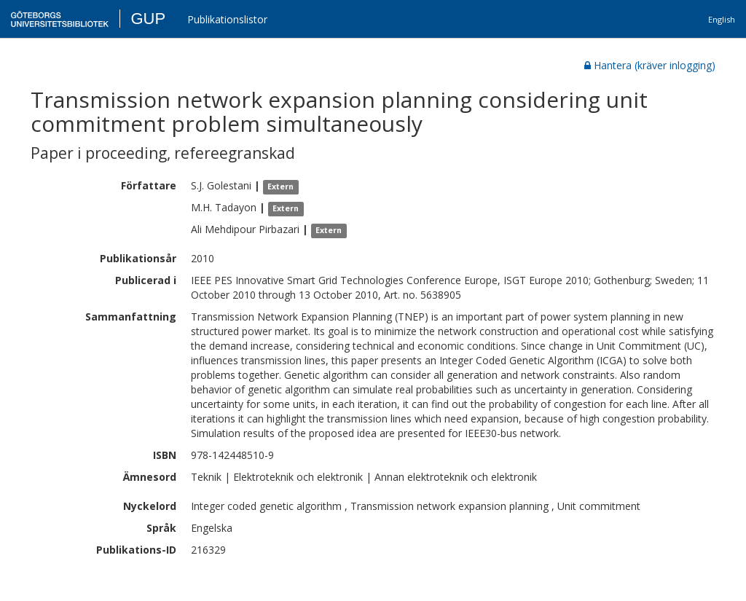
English (721, 19)
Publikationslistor (227, 19)
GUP (147, 18)
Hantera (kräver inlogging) (649, 65)
